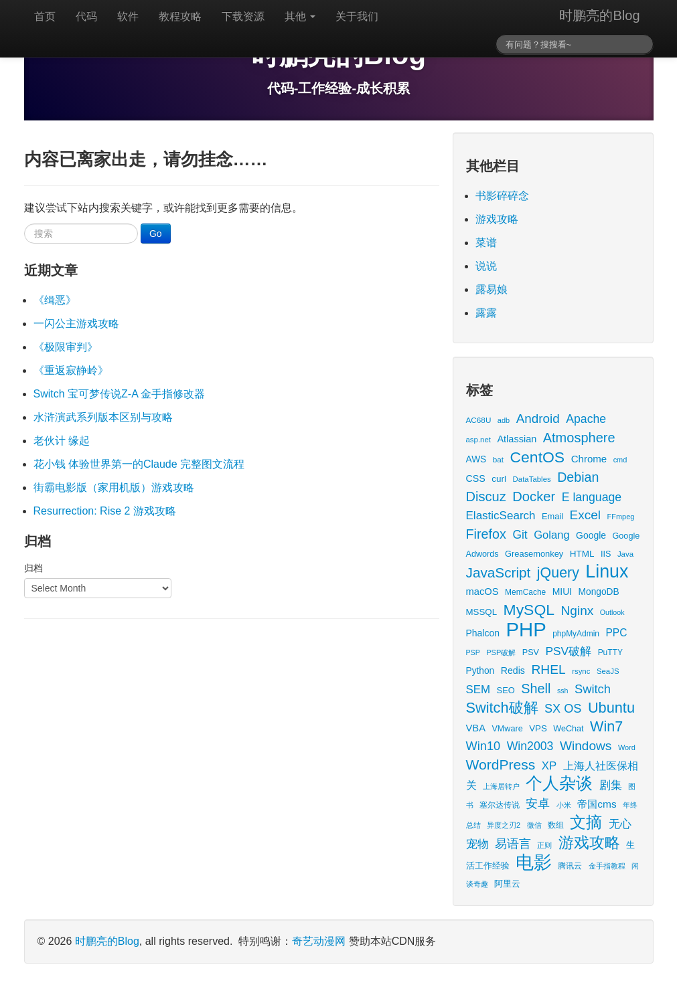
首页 (45, 16)
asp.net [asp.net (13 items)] (478, 440)
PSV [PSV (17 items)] (530, 652)
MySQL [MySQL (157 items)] (529, 609)
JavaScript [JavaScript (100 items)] (498, 572)
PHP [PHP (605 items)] (526, 629)
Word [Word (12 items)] (626, 747)
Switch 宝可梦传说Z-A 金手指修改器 (119, 393)
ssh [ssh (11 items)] (563, 691)
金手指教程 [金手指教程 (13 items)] (607, 866)
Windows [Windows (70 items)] (586, 746)
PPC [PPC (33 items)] (616, 632)
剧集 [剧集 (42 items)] (610, 785)
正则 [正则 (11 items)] (544, 845)
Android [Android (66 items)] (538, 419)
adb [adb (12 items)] (504, 420)
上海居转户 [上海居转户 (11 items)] (501, 786)
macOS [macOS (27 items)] (482, 591)
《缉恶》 (54, 300)
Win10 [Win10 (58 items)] (483, 746)
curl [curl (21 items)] (499, 479)
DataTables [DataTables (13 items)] (532, 479)
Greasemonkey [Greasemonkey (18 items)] (534, 554)
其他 (300, 16)
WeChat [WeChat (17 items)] (568, 728)
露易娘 (491, 289)
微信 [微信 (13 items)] (534, 825)
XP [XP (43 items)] (549, 765)
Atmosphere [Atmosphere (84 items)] (579, 437)
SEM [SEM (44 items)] (478, 689)
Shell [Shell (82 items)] (535, 688)
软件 (128, 16)
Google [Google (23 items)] (591, 535)
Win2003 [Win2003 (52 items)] (530, 746)
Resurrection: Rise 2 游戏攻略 (104, 511)
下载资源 (243, 16)
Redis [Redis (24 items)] (513, 670)
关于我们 (356, 16)
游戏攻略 (496, 219)
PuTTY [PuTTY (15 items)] (610, 652)
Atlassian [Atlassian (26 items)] (516, 439)
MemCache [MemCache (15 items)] (525, 592)
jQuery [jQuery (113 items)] (558, 573)
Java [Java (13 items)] (625, 554)
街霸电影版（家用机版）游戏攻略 (113, 487)
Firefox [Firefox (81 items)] (486, 534)
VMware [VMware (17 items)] (507, 728)
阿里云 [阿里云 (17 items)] (507, 884)
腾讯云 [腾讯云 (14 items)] (570, 865)
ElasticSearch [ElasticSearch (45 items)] (501, 515)
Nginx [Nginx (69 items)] (577, 611)
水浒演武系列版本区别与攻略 (103, 417)
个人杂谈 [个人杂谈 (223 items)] (559, 783)
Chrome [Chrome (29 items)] (589, 458)
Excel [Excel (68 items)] (585, 515)
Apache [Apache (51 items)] (586, 419)
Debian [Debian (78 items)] (578, 477)
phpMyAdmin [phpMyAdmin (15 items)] (575, 633)
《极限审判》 (65, 347)
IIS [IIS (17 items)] (606, 554)
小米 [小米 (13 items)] (563, 805)
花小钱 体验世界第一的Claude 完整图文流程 (139, 464)
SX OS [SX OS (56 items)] (562, 708)
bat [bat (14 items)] (498, 459)
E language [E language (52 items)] (592, 497)
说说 (486, 266)
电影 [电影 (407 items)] (534, 862)
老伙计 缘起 (61, 440)
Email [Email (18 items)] (552, 516)
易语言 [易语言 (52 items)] (513, 843)
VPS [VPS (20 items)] (538, 728)
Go (155, 233)
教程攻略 (180, 16)
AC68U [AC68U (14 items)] (479, 420)
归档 (33, 568)
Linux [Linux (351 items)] (606, 571)
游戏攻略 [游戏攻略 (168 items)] (589, 842)
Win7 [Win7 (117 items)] (606, 727)
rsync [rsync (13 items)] (581, 671)
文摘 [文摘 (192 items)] (586, 822)
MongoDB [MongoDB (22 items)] (599, 592)
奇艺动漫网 (319, 941)
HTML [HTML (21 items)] (582, 554)
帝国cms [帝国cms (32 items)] (596, 804)
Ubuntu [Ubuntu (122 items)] (611, 707)
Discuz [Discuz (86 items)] (486, 496)
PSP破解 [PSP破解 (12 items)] (501, 652)
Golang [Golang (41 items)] (551, 535)
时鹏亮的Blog (599, 15)
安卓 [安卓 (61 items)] (538, 803)
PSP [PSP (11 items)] (473, 652)
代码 (86, 16)
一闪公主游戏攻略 (76, 323)
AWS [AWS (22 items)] (476, 459)
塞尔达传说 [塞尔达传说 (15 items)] (499, 805)
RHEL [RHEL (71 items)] (548, 669)
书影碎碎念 (502, 195)
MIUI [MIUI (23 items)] (562, 591)
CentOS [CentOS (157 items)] (537, 457)
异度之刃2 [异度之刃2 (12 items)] (503, 825)
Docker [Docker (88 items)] (533, 496)
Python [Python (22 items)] (480, 671)
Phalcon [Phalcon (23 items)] (483, 633)
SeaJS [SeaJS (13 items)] (608, 671)
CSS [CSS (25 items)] (475, 478)
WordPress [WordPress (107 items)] (501, 764)
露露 (486, 313)
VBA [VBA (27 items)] (475, 728)
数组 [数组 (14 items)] (556, 824)
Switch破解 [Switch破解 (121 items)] (502, 707)
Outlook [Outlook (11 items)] (612, 612)
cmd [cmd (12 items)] (620, 460)
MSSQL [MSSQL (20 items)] (482, 612)
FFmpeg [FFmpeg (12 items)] (621, 517)
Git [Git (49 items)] (519, 534)
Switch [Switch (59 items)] (593, 689)
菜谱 (486, 242)
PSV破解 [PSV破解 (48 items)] (568, 651)
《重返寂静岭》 (70, 370)
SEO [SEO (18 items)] (506, 690)
